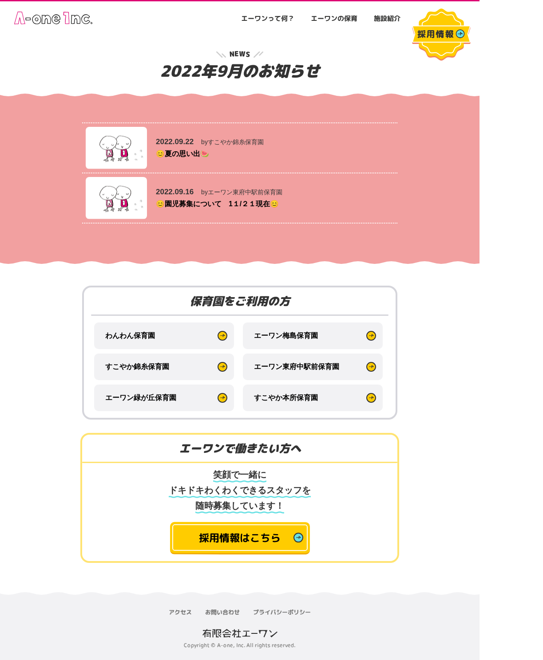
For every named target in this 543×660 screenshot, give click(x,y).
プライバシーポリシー (282, 612)
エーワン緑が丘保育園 (140, 397)
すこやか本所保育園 (286, 397)
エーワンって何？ (267, 18)
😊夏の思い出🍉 (184, 153)
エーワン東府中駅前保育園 (296, 366)
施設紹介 (387, 18)
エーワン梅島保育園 (286, 335)
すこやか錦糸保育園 (137, 366)
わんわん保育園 (130, 335)
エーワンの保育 (334, 18)
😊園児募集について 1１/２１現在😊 (221, 204)
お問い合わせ (222, 612)
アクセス (180, 612)
